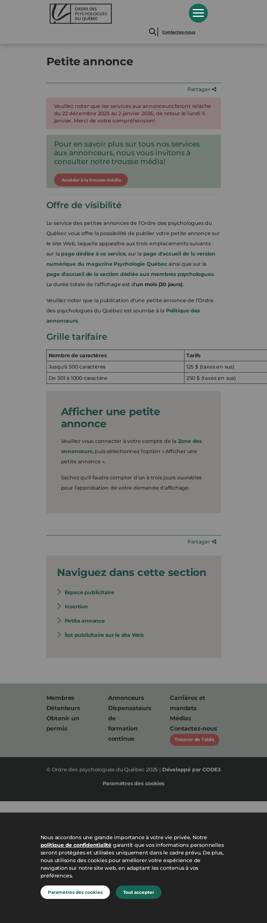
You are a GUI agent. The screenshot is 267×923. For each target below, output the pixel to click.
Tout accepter (138, 892)
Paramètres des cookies (75, 892)
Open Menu (198, 13)
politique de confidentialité (76, 845)
